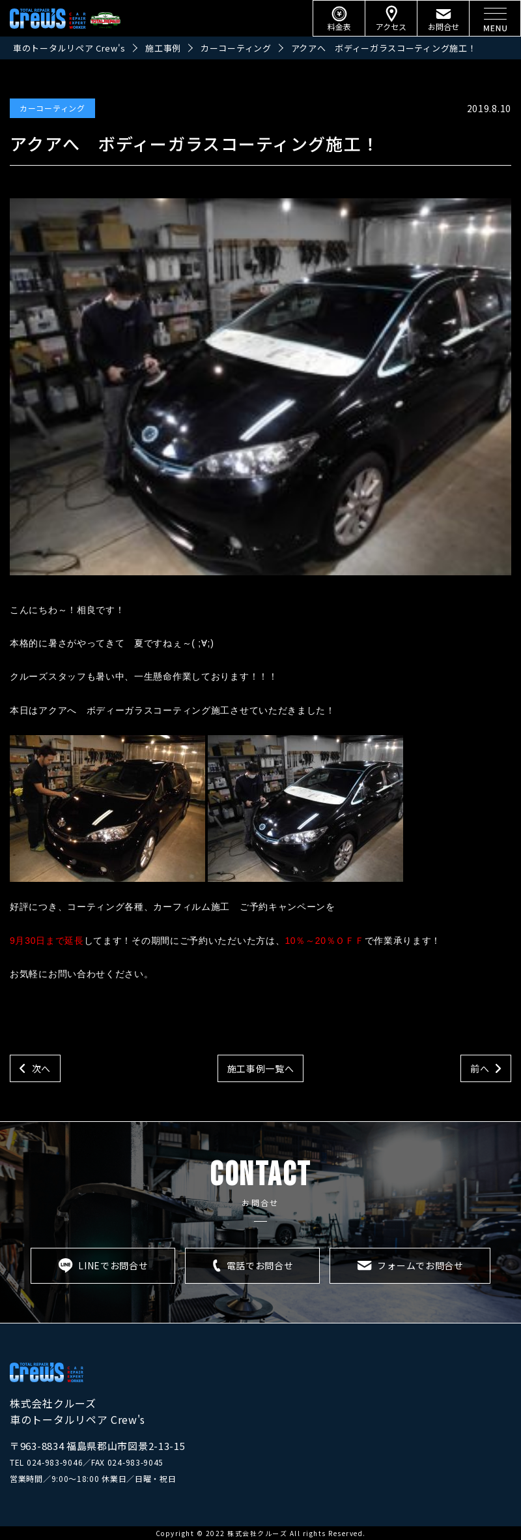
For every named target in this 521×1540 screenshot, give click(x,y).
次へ (41, 1068)
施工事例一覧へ (260, 1068)
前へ (479, 1068)
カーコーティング (52, 107)
